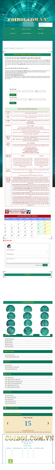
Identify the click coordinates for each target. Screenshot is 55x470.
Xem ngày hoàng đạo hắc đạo (12, 387)
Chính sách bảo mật (17, 448)
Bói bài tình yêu (9, 344)
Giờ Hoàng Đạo (8, 112)
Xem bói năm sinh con (10, 401)
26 (45, 232)
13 (5, 228)
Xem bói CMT (8, 365)
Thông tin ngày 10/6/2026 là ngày (27, 108)
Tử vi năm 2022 (27, 37)
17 (31, 228)
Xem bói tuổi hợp (9, 395)
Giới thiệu (9, 448)
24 (31, 232)
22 (18, 232)
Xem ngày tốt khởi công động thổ (13, 383)
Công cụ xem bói (26, 29)
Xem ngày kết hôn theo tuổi (12, 385)
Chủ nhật (47, 218)
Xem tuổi (40, 29)
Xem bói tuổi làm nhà (10, 403)
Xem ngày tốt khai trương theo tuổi (13, 381)
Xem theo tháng (13, 97)
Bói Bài (12, 29)
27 (5, 235)
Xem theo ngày (13, 89)
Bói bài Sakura (8, 340)
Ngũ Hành (8, 125)
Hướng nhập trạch (8, 170)
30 (25, 235)
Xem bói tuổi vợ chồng (10, 397)
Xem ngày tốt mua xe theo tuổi (12, 379)
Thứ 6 (34, 218)
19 (45, 228)
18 (38, 228)
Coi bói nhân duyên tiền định (12, 356)
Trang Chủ (5, 14)
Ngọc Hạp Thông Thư (8, 156)
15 (18, 228)
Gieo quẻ (12, 33)
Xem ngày (40, 33)
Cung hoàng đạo (26, 33)
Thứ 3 (14, 218)
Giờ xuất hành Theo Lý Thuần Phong (8, 179)
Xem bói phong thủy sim (11, 369)
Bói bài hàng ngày (9, 338)
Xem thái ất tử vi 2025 (39, 448)
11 (38, 224)
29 (18, 235)
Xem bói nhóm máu (10, 355)
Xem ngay (12, 94)
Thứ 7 (40, 218)
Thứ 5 (27, 218)
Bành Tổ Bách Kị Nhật (8, 138)
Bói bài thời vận (9, 342)
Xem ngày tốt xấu (9, 377)
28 (11, 235)
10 (31, 224)
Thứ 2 (7, 218)
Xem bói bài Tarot (9, 346)
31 (31, 235)
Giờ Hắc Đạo (8, 117)
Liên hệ (25, 448)
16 (25, 228)
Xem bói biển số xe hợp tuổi (12, 367)
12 (45, 224)
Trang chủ (6, 48)
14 (11, 228)
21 (11, 232)
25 (38, 232)
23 (25, 232)
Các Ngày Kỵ (8, 121)
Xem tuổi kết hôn (9, 399)
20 (5, 232)
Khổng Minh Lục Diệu (8, 144)
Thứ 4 (20, 218)
